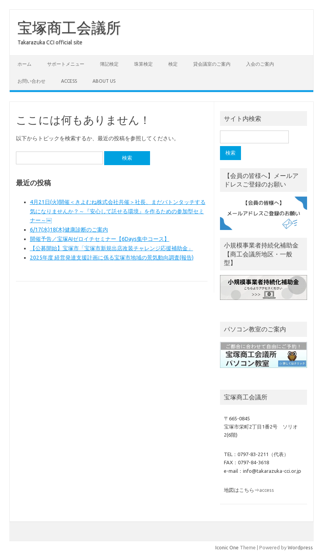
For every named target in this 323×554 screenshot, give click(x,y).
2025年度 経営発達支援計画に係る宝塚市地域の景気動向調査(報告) (112, 257)
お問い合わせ (31, 81)
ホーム (24, 63)
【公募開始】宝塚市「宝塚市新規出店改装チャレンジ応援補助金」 (111, 248)
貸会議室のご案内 (211, 63)
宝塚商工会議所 (69, 27)
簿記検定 (109, 63)
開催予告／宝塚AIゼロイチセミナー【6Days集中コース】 (99, 239)
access (69, 81)
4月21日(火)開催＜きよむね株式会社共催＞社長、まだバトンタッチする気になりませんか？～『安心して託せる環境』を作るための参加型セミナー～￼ (118, 211)
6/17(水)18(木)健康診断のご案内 (69, 229)
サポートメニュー (65, 63)
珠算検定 (143, 63)
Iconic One (227, 547)
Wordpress (300, 547)
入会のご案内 (260, 63)
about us (104, 81)
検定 (173, 63)
